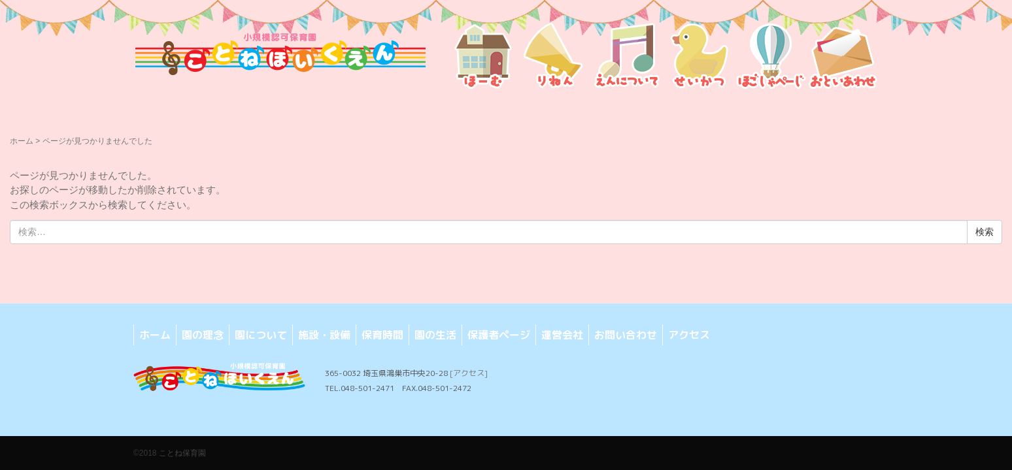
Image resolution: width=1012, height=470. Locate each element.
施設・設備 (324, 335)
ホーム (21, 141)
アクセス (689, 335)
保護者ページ (498, 335)
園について (261, 335)
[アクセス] (469, 373)
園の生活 (435, 335)
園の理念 (203, 335)
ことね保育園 (182, 453)
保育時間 (382, 335)
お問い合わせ (625, 335)
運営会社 (562, 335)
